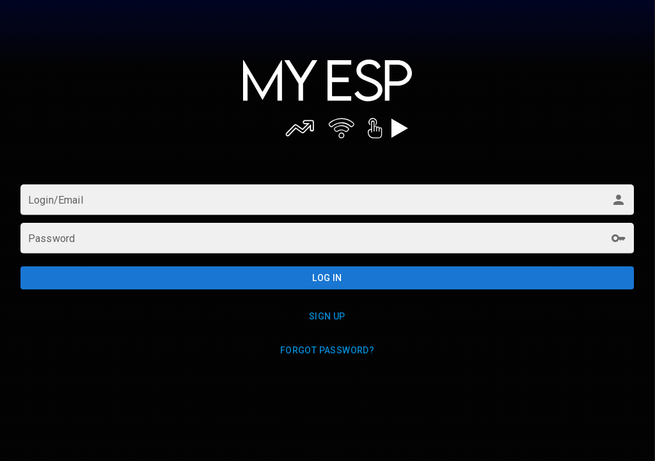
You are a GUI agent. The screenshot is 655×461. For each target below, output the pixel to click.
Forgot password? (327, 350)
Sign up (327, 316)
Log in (327, 278)
